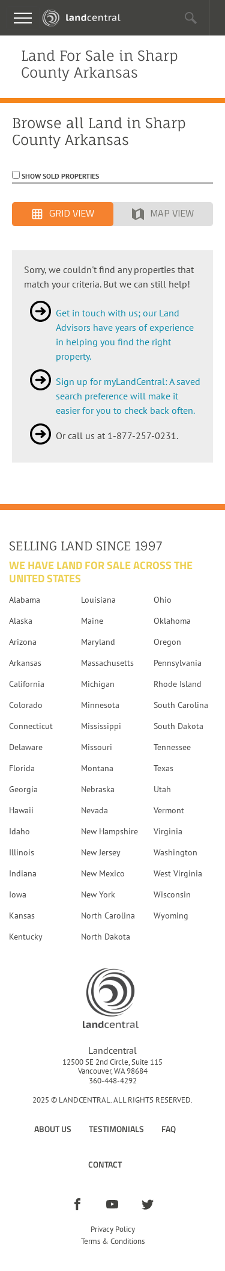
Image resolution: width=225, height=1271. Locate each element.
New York (98, 894)
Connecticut (31, 726)
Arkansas (25, 662)
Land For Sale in (99, 64)
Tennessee (172, 747)
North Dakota (105, 936)
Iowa (17, 894)
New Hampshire (109, 831)
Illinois (21, 852)
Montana (97, 768)
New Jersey (101, 852)
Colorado (26, 705)
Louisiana (98, 599)
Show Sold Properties (59, 175)
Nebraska (98, 789)
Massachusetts (107, 662)
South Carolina (181, 705)
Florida (22, 768)
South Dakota (178, 726)
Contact (105, 1164)
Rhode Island (178, 684)
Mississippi (101, 726)
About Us (52, 1128)
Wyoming (171, 915)
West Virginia (178, 873)
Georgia (23, 789)
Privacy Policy (113, 1229)
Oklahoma (172, 620)
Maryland (98, 641)
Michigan (98, 684)
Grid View (62, 214)
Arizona (23, 641)
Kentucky (26, 936)
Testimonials (116, 1128)
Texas (163, 768)
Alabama (24, 599)
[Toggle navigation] (23, 18)
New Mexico (103, 873)
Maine (92, 620)
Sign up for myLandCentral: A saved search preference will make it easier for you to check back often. (128, 395)
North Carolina (108, 915)
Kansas (22, 915)
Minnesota (100, 705)
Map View (163, 214)
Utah (162, 789)
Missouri (96, 747)
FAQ (168, 1128)
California (26, 684)
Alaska (20, 620)
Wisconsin (172, 894)
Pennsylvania (178, 662)
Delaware (26, 747)
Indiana (23, 873)
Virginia (168, 831)
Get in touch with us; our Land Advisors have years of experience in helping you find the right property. (125, 334)
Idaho (19, 831)
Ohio (163, 599)
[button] (191, 17)
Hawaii (21, 810)
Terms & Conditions (113, 1241)
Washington (175, 852)
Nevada (94, 810)
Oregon (167, 641)
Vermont (169, 810)
